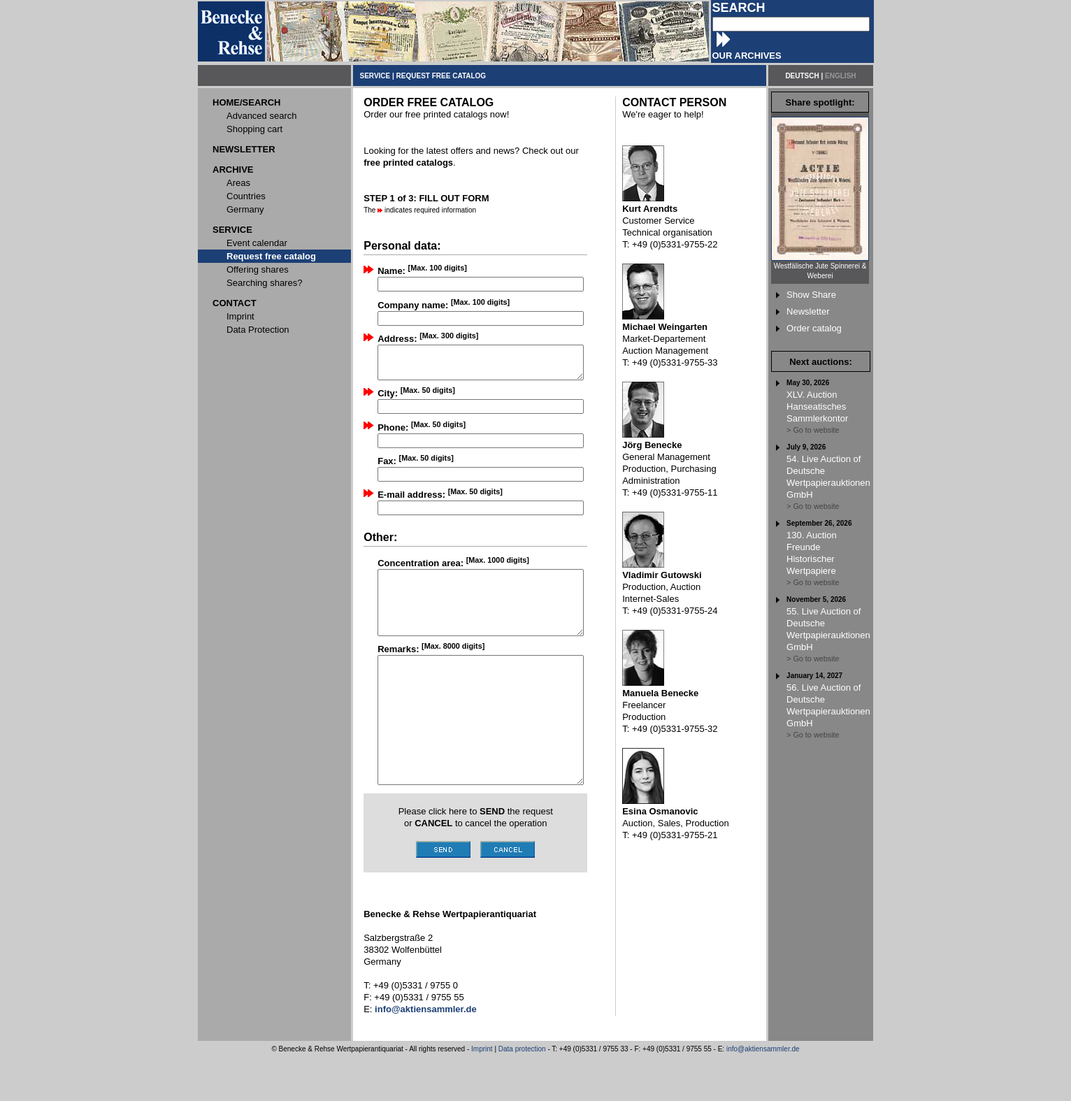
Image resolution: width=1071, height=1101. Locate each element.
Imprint (482, 1093)
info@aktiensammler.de (763, 1093)
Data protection (522, 1093)
